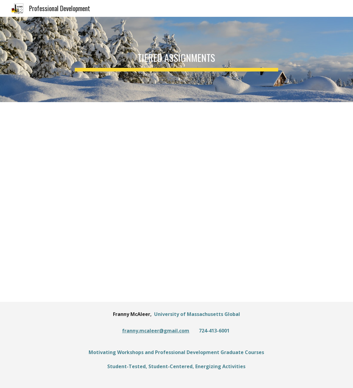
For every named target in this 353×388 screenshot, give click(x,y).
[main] (176, 59)
